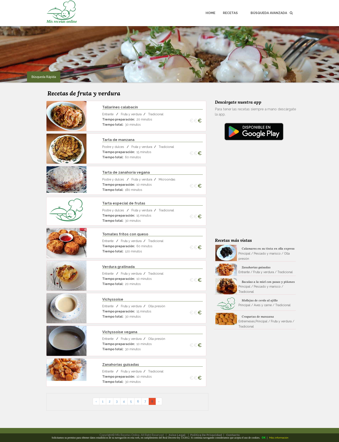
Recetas (230, 13)
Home (210, 13)
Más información (278, 437)
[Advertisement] (254, 195)
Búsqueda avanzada (272, 13)
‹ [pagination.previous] (96, 401)
